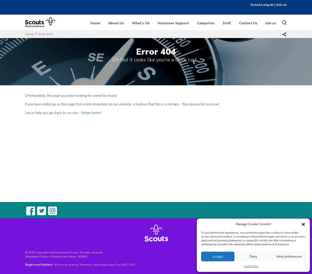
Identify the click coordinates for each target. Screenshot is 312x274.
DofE (227, 23)
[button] (303, 224)
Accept (218, 256)
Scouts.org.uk (262, 4)
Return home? (91, 112)
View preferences (289, 256)
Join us (281, 4)
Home (95, 23)
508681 (83, 257)
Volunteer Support (173, 23)
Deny (253, 256)
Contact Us (248, 23)
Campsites (206, 23)
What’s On (141, 23)
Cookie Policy (251, 266)
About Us (116, 23)
